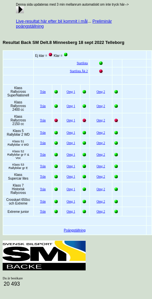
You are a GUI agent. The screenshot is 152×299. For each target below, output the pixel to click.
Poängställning (75, 230)
